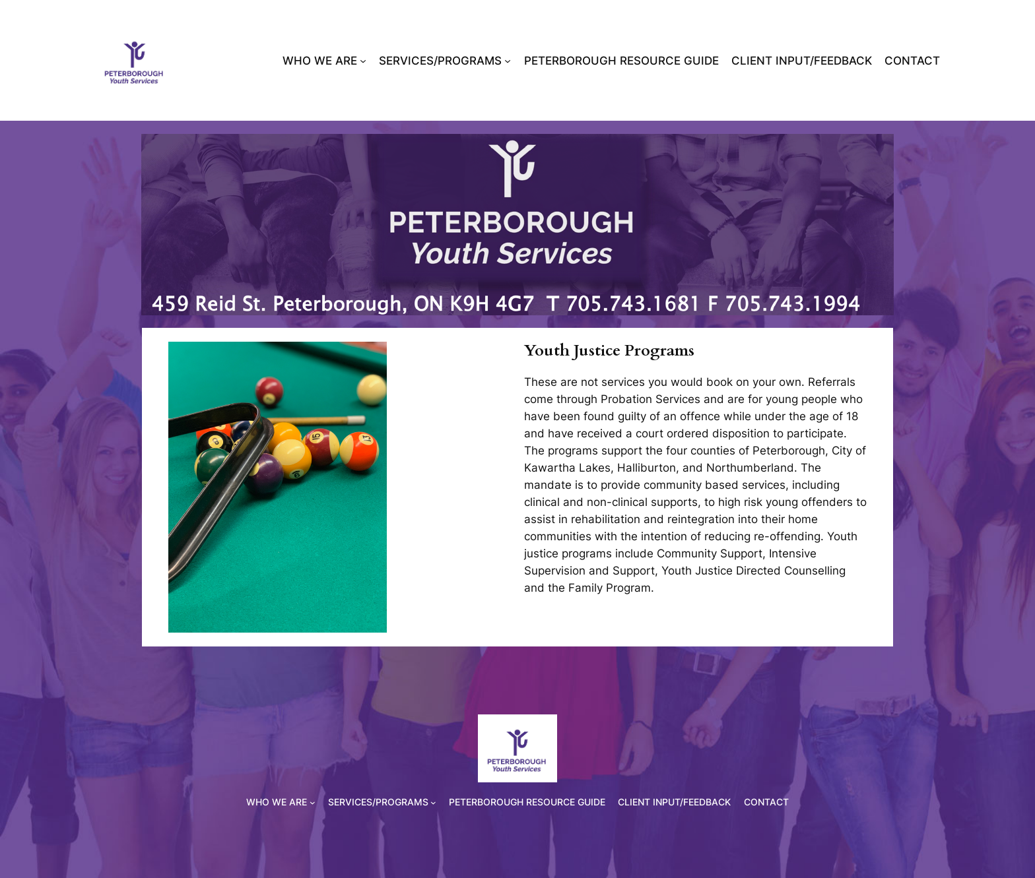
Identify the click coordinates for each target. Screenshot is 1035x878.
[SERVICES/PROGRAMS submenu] (507, 60)
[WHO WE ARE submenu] (363, 60)
